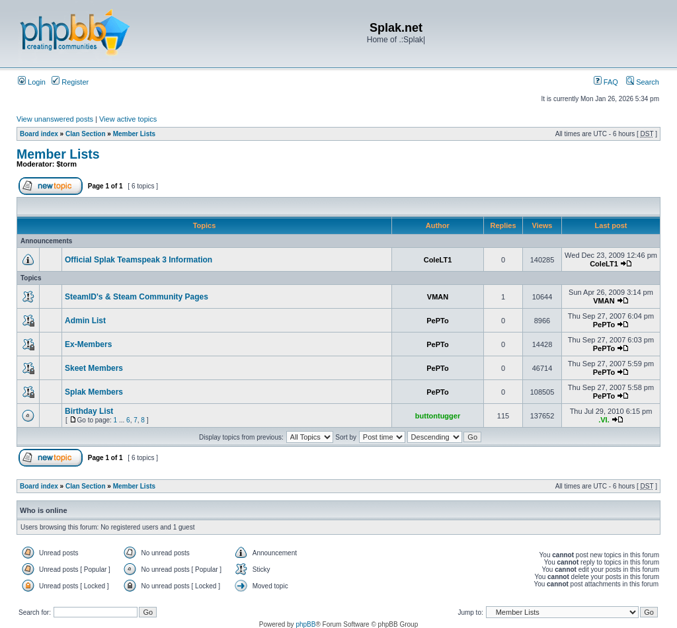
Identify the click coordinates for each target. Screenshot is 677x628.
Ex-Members (88, 344)
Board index (39, 133)
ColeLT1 (438, 260)
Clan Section (85, 133)
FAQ (606, 82)
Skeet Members (94, 368)
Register (70, 82)
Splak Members (94, 392)
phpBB (305, 624)
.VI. (604, 420)
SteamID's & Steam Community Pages (136, 296)
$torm (67, 164)
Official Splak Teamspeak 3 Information (138, 259)
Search (642, 82)
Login (32, 82)
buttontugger (437, 416)
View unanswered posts (55, 119)
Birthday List (89, 411)
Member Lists (134, 133)
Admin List (85, 320)
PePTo (437, 321)
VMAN (437, 297)
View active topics (128, 119)
